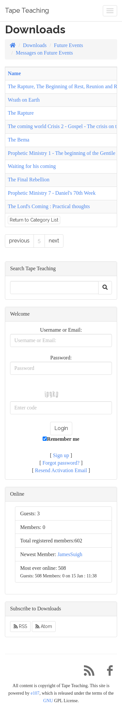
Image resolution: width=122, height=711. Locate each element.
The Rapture (21, 113)
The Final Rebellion (28, 179)
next (54, 241)
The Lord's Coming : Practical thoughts (49, 206)
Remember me (61, 439)
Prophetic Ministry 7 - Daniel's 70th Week (52, 193)
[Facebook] (107, 672)
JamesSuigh (70, 554)
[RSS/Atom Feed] (86, 672)
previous (19, 241)
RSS (20, 626)
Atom (43, 626)
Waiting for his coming (32, 166)
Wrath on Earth (24, 100)
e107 (35, 693)
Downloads (35, 45)
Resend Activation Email (61, 470)
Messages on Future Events (44, 53)
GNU (48, 700)
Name (14, 73)
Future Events (68, 45)
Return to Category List (34, 220)
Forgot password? (61, 463)
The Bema (18, 139)
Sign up (61, 455)
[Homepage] (13, 45)
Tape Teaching (27, 10)
